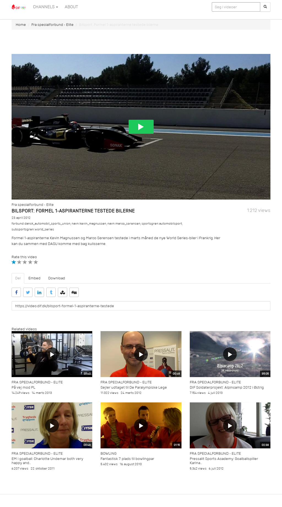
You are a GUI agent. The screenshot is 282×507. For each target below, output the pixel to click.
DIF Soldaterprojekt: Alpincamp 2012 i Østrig (227, 387)
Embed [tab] (34, 278)
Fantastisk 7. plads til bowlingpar (127, 458)
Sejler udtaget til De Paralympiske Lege (134, 387)
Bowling (108, 453)
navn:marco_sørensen (123, 223)
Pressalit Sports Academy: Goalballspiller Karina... (224, 460)
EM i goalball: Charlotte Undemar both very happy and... (47, 460)
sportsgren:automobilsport (162, 223)
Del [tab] (18, 278)
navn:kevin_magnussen (89, 223)
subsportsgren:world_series (33, 229)
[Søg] (265, 7)
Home (21, 24)
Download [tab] (56, 278)
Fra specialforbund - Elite (52, 24)
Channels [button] (45, 7)
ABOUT (71, 7)
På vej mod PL (23, 387)
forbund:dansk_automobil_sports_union (41, 223)
